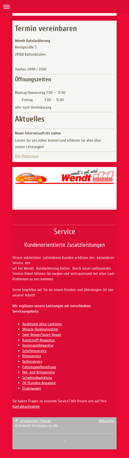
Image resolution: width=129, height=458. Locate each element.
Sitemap (45, 421)
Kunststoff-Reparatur (39, 340)
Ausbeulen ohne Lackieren (42, 324)
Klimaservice (31, 356)
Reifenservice (32, 361)
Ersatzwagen (31, 388)
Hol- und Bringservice (38, 372)
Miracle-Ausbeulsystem (40, 329)
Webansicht (106, 421)
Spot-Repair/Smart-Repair (41, 334)
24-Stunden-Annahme (39, 382)
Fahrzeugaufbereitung (39, 367)
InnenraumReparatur (38, 345)
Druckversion (26, 421)
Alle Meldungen (27, 156)
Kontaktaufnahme (26, 406)
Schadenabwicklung (37, 377)
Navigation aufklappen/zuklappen (64, 6)
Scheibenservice (34, 350)
